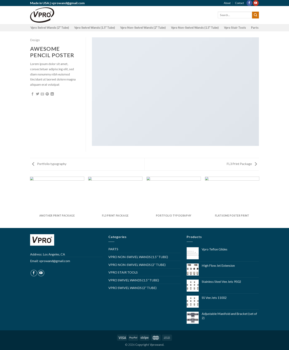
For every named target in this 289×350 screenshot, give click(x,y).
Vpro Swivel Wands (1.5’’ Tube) (94, 27)
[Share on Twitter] (37, 94)
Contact (239, 3)
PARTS (113, 249)
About (227, 3)
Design (35, 40)
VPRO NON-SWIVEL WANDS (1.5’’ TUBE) (138, 257)
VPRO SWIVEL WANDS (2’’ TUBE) (132, 288)
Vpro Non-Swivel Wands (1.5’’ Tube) (195, 27)
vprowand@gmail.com (68, 3)
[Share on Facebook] (32, 94)
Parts (254, 27)
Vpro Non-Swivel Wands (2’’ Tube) (143, 27)
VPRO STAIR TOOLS (123, 272)
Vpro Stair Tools (235, 27)
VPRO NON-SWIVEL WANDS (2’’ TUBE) (137, 265)
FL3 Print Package (242, 164)
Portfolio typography (49, 164)
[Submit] (255, 15)
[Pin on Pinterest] (47, 94)
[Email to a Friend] (42, 94)
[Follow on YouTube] (256, 3)
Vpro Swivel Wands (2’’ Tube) (50, 27)
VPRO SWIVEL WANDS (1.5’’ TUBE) (133, 280)
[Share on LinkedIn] (52, 94)
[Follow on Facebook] (249, 3)
